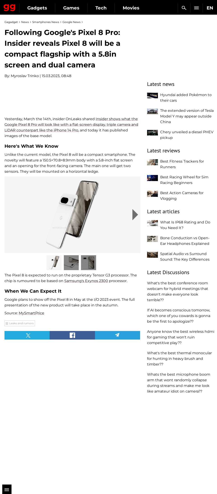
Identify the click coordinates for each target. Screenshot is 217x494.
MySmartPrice (31, 389)
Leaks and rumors (21, 399)
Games (71, 8)
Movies (131, 8)
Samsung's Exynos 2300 (86, 357)
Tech (101, 8)
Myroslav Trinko (25, 76)
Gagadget (9, 7)
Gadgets (37, 8)
